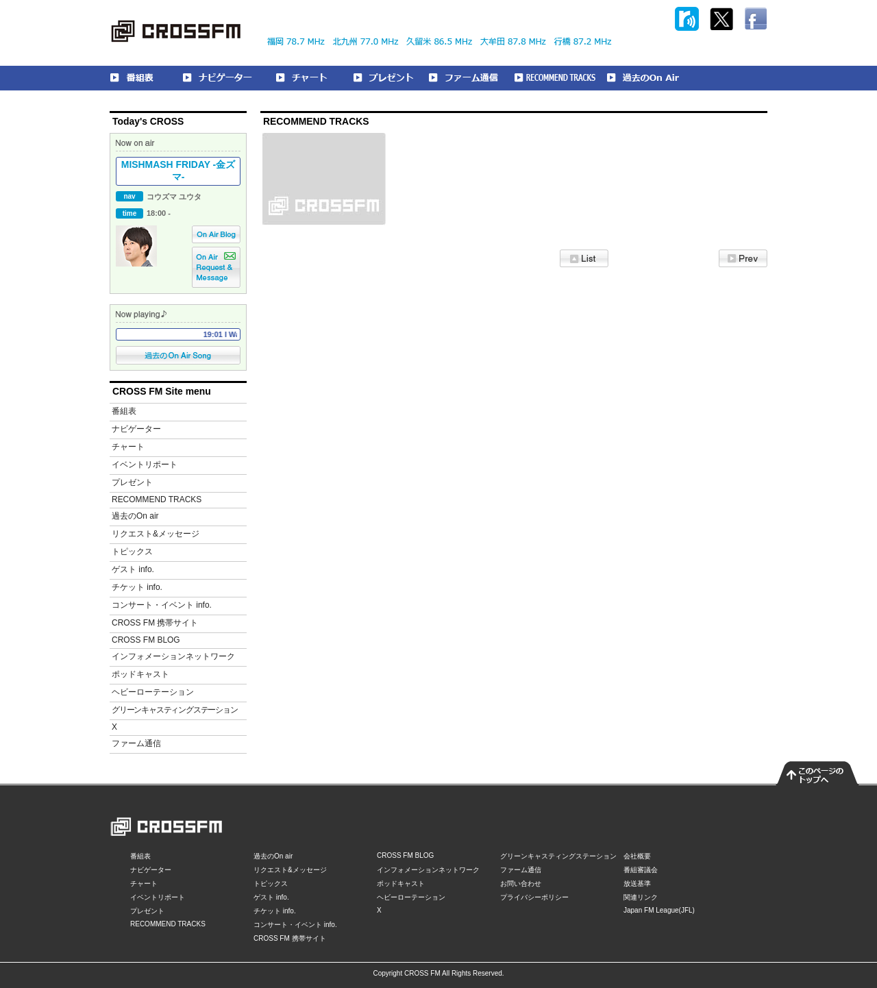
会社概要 (637, 856)
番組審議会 (640, 870)
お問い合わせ (520, 883)
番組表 (124, 411)
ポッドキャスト (140, 674)
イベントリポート (144, 464)
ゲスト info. (133, 569)
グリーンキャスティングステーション (175, 710)
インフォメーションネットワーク (173, 656)
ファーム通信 (136, 743)
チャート (128, 447)
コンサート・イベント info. (162, 605)
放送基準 (637, 883)
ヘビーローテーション (153, 692)
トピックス (132, 551)
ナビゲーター (136, 429)
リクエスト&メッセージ (155, 534)
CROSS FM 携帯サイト (155, 623)
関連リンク (640, 897)
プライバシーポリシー (534, 897)
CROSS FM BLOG (146, 640)
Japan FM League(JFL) (659, 910)
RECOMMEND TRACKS (156, 499)
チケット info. (137, 587)
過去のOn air (135, 516)
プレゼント (132, 482)
